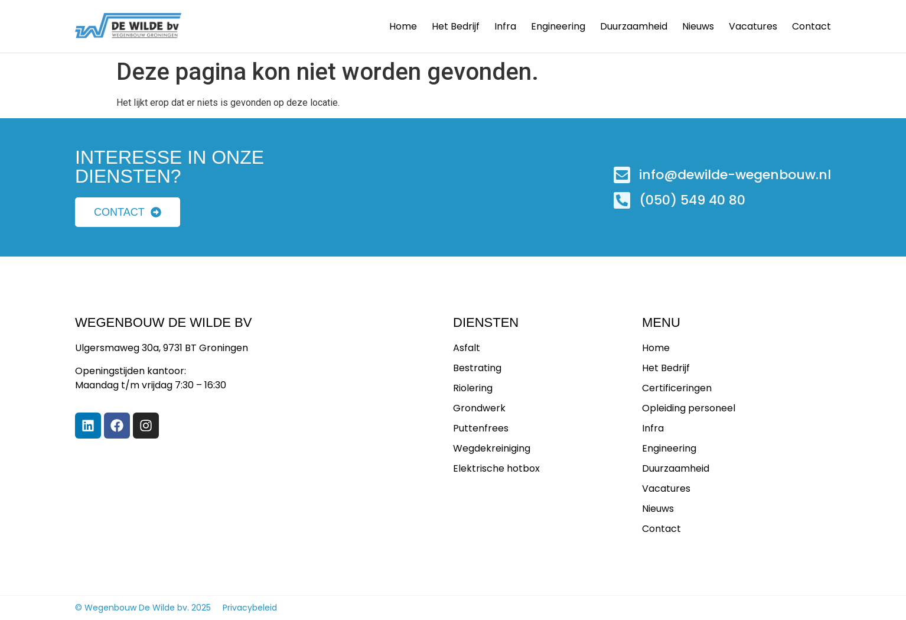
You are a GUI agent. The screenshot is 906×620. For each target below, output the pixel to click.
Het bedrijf (456, 27)
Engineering (558, 27)
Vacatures (753, 27)
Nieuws (698, 27)
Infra (505, 27)
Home (403, 27)
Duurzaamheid (633, 27)
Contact (811, 27)
